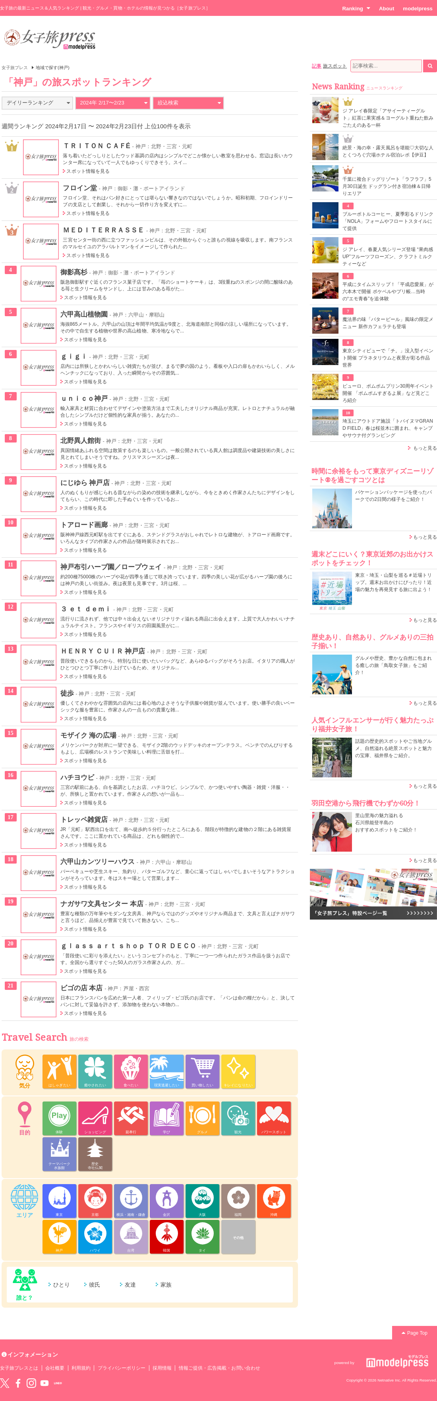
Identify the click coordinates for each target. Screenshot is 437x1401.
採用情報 (162, 1368)
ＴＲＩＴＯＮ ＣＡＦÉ (96, 145)
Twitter (5, 1383)
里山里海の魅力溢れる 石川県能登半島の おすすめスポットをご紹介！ (386, 823)
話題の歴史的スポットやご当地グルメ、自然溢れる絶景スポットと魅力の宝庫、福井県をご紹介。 (393, 748)
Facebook (18, 1383)
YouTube (44, 1383)
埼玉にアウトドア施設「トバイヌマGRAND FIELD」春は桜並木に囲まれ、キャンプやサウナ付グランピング (387, 428)
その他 (238, 1238)
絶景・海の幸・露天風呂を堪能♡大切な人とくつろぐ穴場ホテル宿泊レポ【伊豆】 (387, 151)
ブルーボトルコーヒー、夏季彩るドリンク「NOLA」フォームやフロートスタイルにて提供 (387, 221)
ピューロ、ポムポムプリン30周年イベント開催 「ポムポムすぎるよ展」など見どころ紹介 (388, 393)
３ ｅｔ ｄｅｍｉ (86, 609)
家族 (166, 1284)
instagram (31, 1383)
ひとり (61, 1284)
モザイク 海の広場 (88, 735)
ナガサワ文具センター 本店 (101, 903)
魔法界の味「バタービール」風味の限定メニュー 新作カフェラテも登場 (387, 323)
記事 (316, 66)
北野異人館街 (80, 440)
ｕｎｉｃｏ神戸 (84, 398)
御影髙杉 (73, 272)
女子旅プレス (15, 67)
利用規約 (81, 1368)
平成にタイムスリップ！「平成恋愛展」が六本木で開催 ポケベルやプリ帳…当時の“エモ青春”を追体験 (387, 291)
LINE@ (58, 1383)
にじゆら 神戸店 (85, 482)
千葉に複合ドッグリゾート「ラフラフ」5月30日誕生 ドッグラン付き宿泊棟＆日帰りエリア (386, 186)
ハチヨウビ (77, 777)
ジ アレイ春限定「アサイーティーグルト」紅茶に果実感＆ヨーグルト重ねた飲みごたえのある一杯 (387, 118)
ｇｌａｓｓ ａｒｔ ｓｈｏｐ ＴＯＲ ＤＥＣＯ (128, 945)
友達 (130, 1284)
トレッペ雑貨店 (84, 819)
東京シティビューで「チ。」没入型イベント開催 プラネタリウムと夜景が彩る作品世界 (387, 358)
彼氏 (94, 1284)
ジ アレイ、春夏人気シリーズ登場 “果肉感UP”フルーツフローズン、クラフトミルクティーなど (387, 257)
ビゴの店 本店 (81, 987)
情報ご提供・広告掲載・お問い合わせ (219, 1368)
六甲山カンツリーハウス (97, 861)
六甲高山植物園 (84, 314)
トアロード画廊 (84, 524)
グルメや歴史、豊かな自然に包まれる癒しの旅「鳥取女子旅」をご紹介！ (393, 665)
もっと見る (425, 448)
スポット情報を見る (88, 171)
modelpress (418, 9)
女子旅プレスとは (19, 1368)
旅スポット (335, 66)
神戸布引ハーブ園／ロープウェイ (111, 566)
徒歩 (67, 693)
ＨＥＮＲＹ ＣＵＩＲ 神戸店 (102, 651)
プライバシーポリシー (122, 1368)
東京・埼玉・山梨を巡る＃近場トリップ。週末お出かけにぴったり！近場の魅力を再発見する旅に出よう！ (393, 582)
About (386, 9)
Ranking (356, 8)
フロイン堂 (80, 187)
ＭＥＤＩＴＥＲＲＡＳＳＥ (103, 230)
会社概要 (54, 1368)
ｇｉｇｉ (73, 356)
